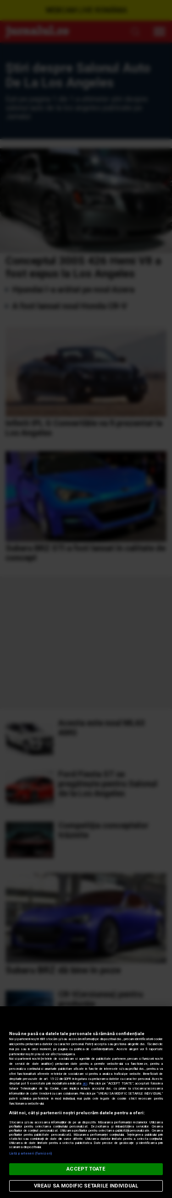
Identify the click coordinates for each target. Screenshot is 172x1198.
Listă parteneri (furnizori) (30, 1153)
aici (85, 1083)
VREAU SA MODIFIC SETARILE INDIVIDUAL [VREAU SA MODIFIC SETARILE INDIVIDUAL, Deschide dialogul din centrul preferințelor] (86, 1186)
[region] (86, 1102)
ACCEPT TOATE (86, 1169)
